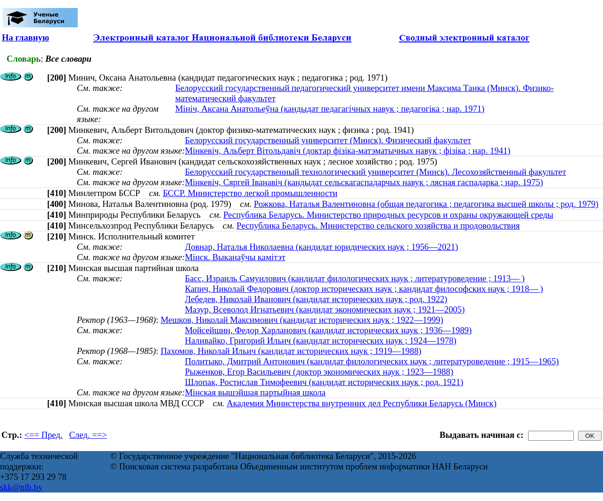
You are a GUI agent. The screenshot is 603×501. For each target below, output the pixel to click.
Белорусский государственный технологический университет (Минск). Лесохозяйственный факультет (375, 172)
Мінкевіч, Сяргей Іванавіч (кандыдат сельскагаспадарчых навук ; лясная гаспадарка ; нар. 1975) (364, 182)
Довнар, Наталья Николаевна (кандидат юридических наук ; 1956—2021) (321, 247)
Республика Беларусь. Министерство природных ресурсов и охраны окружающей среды (388, 215)
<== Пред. (43, 435)
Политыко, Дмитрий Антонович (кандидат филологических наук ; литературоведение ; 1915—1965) (372, 361)
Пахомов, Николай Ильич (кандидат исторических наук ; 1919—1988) (291, 351)
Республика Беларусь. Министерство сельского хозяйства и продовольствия (378, 225)
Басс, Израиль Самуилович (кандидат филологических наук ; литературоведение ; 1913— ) (354, 278)
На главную (25, 37)
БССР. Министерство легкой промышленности (250, 193)
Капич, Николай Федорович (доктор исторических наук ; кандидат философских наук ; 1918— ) (364, 289)
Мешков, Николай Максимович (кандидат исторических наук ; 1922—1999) (302, 320)
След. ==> (88, 435)
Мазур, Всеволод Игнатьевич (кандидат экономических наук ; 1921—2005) (324, 309)
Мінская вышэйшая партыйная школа (255, 392)
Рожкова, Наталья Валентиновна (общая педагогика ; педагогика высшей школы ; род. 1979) (426, 204)
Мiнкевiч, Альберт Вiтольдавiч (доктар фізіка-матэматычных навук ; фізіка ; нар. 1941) (347, 151)
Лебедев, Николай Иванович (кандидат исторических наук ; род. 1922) (316, 299)
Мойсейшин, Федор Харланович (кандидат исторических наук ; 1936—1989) (328, 330)
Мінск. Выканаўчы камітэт (235, 257)
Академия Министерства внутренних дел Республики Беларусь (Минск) (362, 403)
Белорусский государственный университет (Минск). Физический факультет (328, 140)
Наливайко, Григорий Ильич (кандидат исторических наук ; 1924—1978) (320, 340)
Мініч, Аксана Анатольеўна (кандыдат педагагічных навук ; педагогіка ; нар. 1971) (329, 109)
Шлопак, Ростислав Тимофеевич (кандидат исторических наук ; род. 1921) (324, 382)
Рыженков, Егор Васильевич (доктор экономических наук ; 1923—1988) (319, 372)
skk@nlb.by (21, 487)
